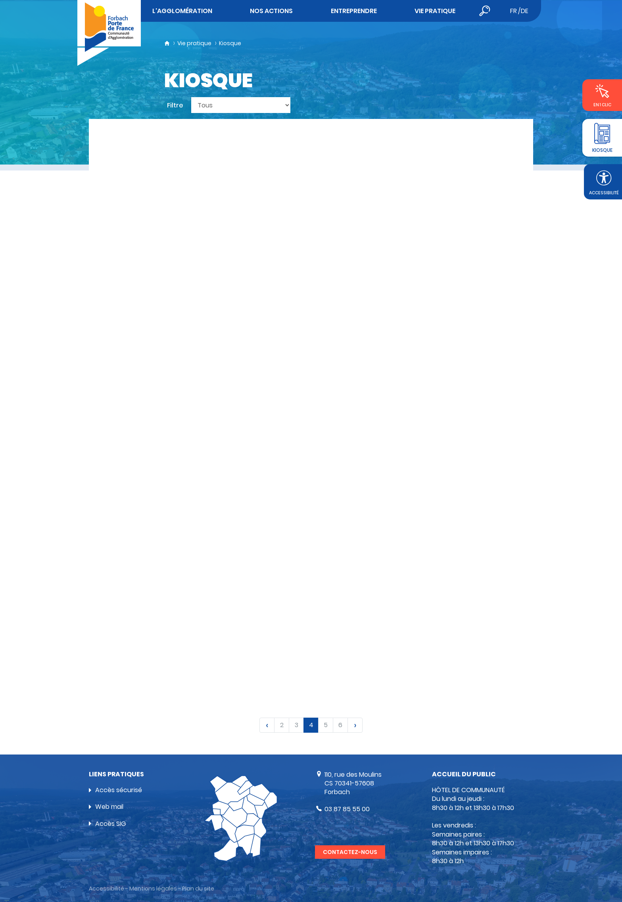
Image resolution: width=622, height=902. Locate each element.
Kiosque (230, 43)
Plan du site (198, 888)
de (524, 10)
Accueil (167, 43)
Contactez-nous (350, 852)
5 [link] (326, 725)
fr (513, 10)
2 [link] (282, 725)
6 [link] (340, 725)
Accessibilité (106, 888)
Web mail (109, 806)
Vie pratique (194, 43)
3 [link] (296, 725)
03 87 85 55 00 (347, 809)
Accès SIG (110, 823)
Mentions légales (153, 888)
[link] (267, 725)
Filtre (175, 105)
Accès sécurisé (118, 790)
